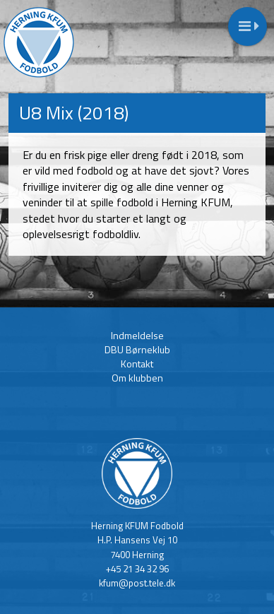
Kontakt (137, 363)
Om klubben (137, 377)
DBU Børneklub (137, 349)
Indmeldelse (137, 335)
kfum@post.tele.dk (137, 583)
